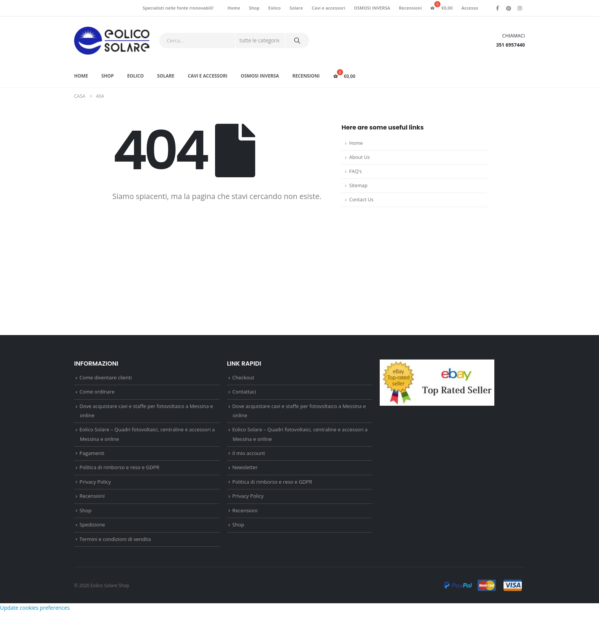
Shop (254, 8)
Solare (296, 8)
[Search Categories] (260, 40)
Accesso (469, 8)
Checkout (243, 377)
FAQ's (355, 171)
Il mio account (248, 455)
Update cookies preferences (35, 612)
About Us (359, 157)
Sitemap (358, 185)
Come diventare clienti (105, 377)
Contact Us (361, 199)
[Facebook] (498, 8)
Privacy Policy (95, 484)
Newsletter (244, 469)
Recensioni (410, 8)
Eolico (274, 8)
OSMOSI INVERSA (372, 8)
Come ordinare (97, 392)
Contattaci (244, 392)
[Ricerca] (297, 40)
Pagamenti (91, 455)
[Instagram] (520, 8)
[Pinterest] (509, 8)
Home (234, 8)
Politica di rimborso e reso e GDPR (119, 469)
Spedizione (92, 528)
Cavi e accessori (328, 8)
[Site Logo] (111, 41)
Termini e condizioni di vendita (115, 543)
